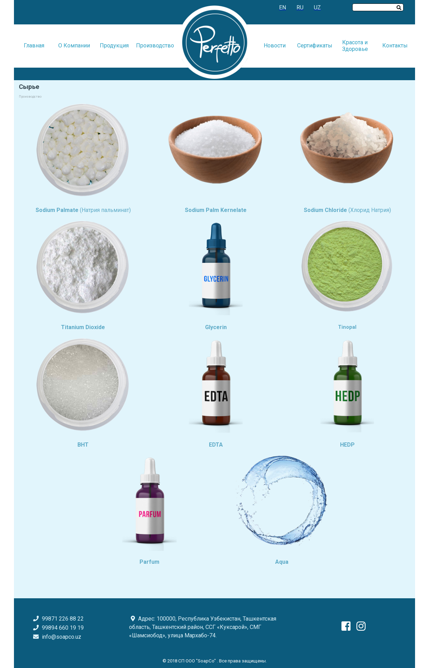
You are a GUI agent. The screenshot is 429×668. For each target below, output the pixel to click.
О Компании (74, 45)
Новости (275, 45)
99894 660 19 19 (57, 627)
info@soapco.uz (61, 636)
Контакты (395, 45)
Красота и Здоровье (355, 45)
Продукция (114, 45)
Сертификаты (314, 45)
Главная (34, 45)
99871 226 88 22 (57, 618)
